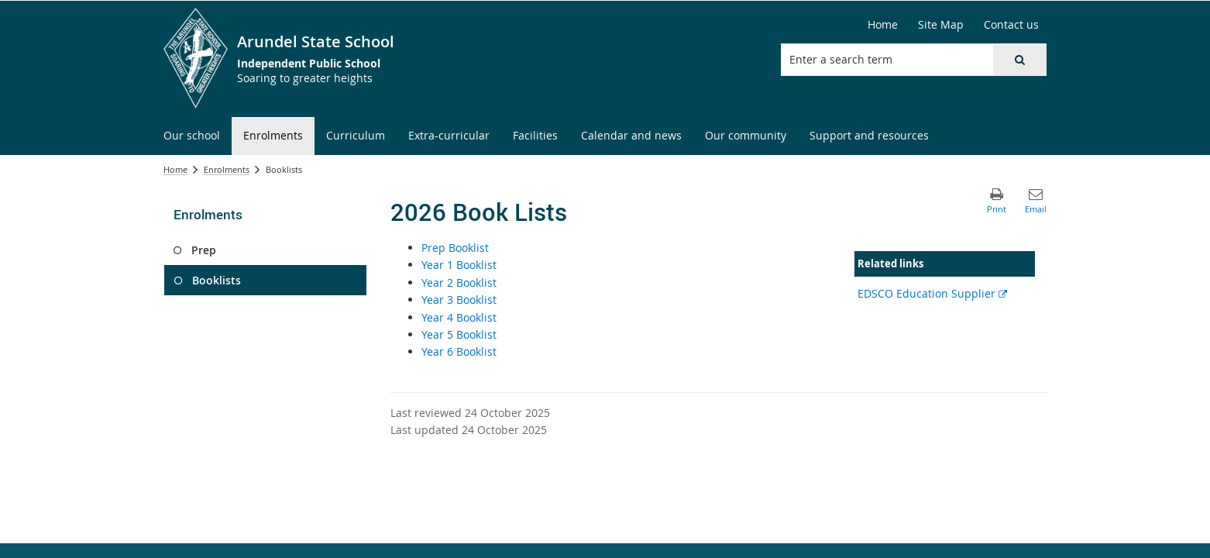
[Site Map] (940, 24)
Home (175, 169)
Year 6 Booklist (459, 351)
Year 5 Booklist (459, 334)
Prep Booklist (455, 247)
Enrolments (226, 169)
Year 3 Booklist (459, 299)
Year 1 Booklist (459, 264)
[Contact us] (1011, 24)
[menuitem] (192, 136)
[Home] (883, 24)
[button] (1019, 59)
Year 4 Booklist (459, 317)
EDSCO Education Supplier (932, 293)
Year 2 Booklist (459, 282)
